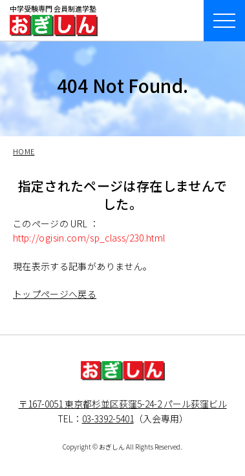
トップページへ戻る (54, 293)
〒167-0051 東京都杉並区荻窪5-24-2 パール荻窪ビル (123, 403)
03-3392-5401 (108, 418)
